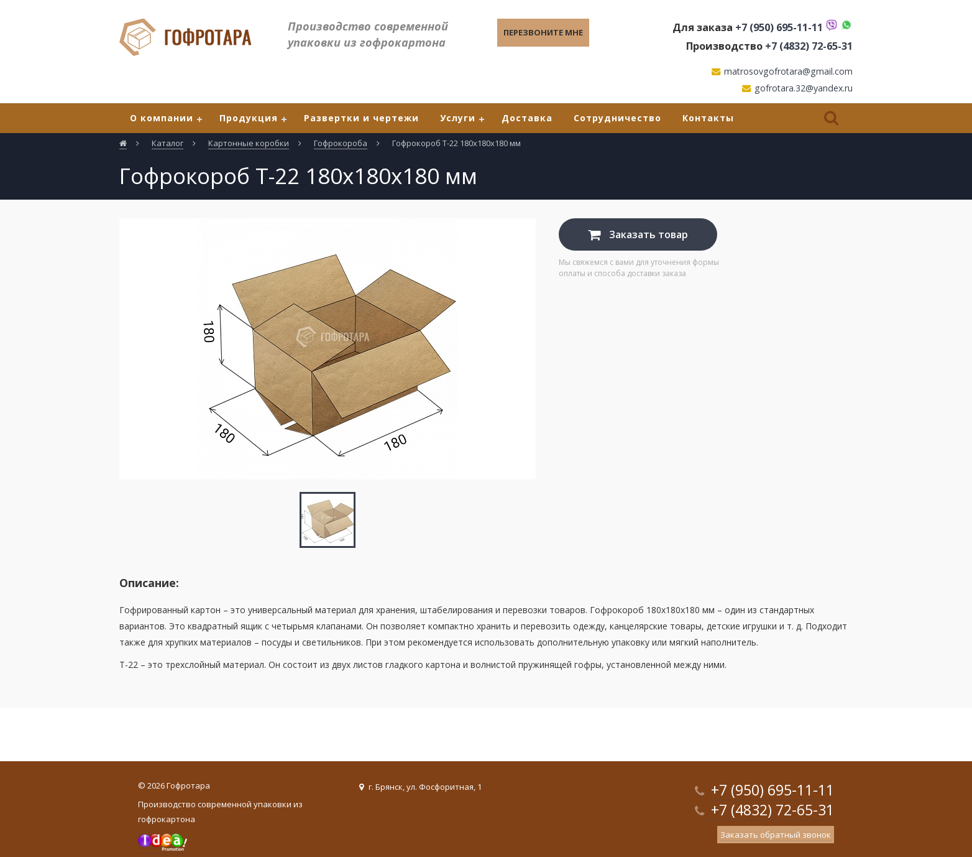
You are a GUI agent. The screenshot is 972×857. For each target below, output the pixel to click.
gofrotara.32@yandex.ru (803, 88)
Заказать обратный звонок (775, 834)
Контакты (708, 118)
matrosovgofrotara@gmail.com (788, 71)
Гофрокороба (340, 143)
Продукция (248, 118)
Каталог (167, 143)
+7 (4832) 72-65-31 (809, 46)
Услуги (457, 118)
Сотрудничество (617, 118)
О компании (161, 118)
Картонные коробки (248, 143)
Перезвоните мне (543, 32)
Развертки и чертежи (361, 118)
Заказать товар (638, 234)
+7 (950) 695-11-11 (779, 27)
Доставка (527, 118)
